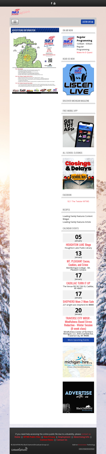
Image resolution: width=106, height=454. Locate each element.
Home (17, 437)
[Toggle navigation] (15, 21)
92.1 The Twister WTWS (78, 201)
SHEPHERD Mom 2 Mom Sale (78, 301)
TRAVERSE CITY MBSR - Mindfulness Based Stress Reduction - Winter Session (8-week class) (78, 323)
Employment (64, 437)
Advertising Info (81, 437)
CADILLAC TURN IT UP (78, 283)
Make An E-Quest (84, 52)
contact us (86, 434)
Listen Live (87, 21)
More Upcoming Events (78, 340)
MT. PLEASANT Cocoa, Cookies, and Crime (78, 263)
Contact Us (61, 439)
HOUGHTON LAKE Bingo (78, 244)
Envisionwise (82, 445)
